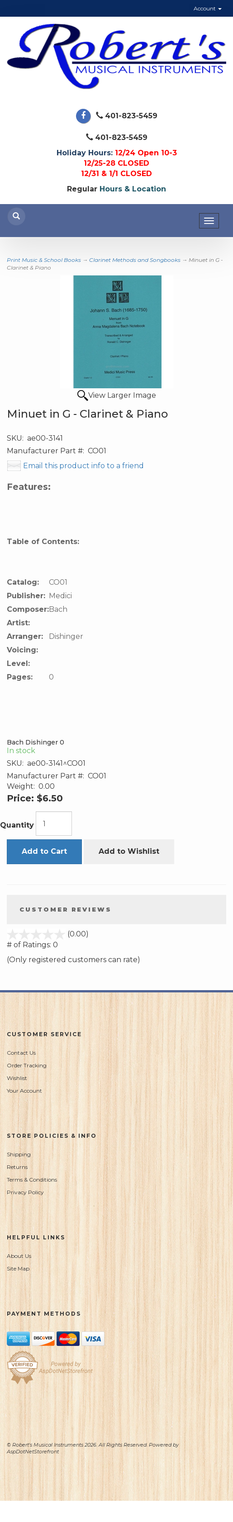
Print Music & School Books (44, 259)
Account (208, 8)
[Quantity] (54, 823)
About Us (19, 1255)
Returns (17, 1167)
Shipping (19, 1154)
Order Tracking (27, 1065)
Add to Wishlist (129, 851)
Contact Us (21, 1052)
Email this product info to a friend (83, 465)
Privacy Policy (25, 1192)
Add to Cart (44, 851)
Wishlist (17, 1078)
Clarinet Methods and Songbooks (135, 259)
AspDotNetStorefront (33, 1451)
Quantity (17, 825)
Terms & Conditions (32, 1179)
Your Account (24, 1090)
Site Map (18, 1268)
